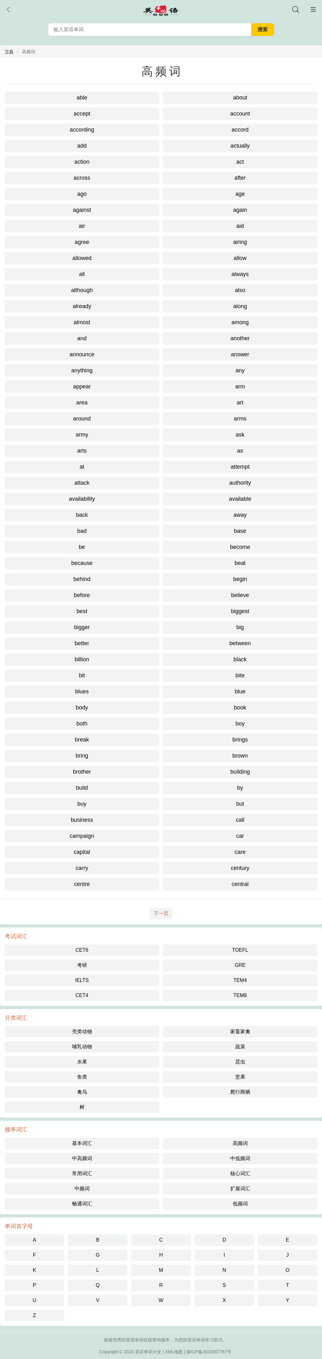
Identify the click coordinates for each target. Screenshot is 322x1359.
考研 (82, 965)
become (240, 547)
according (81, 130)
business (82, 820)
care (240, 852)
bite (240, 675)
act (240, 162)
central (239, 884)
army (82, 434)
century (240, 868)
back (82, 515)
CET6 (81, 950)
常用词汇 (82, 1173)
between (240, 643)
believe (240, 595)
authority (240, 483)
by (240, 788)
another (240, 338)
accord (239, 130)
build (82, 788)
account (240, 113)
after (240, 178)
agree (82, 242)
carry (82, 868)
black (240, 659)
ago (81, 194)
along (240, 306)
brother (82, 772)
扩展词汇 (240, 1188)
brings (240, 739)
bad (81, 531)
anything (81, 370)
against (82, 210)
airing (240, 242)
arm (240, 386)
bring (81, 756)
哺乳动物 (82, 1046)
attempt (239, 467)
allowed (82, 258)
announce (81, 354)
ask (240, 434)
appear (82, 386)
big (240, 627)
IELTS (82, 980)
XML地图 (174, 1351)
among (240, 322)
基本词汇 (82, 1143)
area (81, 402)
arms (240, 418)
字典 (9, 51)
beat (240, 563)
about (240, 97)
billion (82, 659)
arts (81, 451)
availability (82, 499)
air (82, 226)
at (82, 467)
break (82, 739)
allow (240, 258)
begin (240, 579)
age (240, 194)
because (81, 563)
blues (82, 691)
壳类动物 (82, 1031)
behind (81, 579)
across (82, 178)
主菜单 (313, 9)
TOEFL (240, 950)
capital (82, 852)
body (82, 707)
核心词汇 (240, 1173)
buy (81, 804)
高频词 (240, 1143)
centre (82, 884)
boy (240, 723)
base (240, 531)
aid (240, 226)
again (240, 210)
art (240, 402)
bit (82, 675)
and (81, 338)
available (240, 499)
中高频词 (82, 1158)
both (81, 723)
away (240, 515)
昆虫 (240, 1061)
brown (240, 756)
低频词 (240, 1203)
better (82, 643)
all (82, 274)
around (82, 418)
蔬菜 (240, 1046)
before (82, 595)
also (240, 290)
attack (81, 483)
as (240, 451)
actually (240, 146)
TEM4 (240, 980)
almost (82, 322)
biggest (240, 611)
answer (240, 354)
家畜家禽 (240, 1031)
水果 (82, 1061)
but (240, 804)
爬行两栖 (240, 1092)
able (81, 97)
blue (240, 691)
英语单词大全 (148, 1351)
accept (82, 113)
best (81, 611)
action (81, 162)
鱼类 (82, 1077)
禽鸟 (82, 1092)
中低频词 (240, 1158)
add (81, 146)
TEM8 (240, 995)
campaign (81, 836)
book (240, 707)
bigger (82, 627)
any (240, 370)
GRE (240, 965)
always (240, 274)
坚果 (240, 1077)
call (240, 820)
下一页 (161, 913)
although (82, 290)
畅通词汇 (82, 1203)
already (82, 306)
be (82, 547)
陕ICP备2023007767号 (208, 1351)
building (240, 772)
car (240, 836)
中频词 (82, 1188)
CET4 (81, 995)
